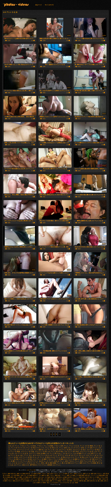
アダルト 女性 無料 (67, 481)
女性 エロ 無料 (18, 477)
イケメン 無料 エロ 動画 (68, 475)
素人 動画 (100, 481)
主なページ (38, 5)
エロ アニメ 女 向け (79, 449)
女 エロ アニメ (73, 455)
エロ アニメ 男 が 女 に (54, 453)
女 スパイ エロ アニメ (86, 455)
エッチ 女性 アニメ (91, 448)
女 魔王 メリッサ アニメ (19, 461)
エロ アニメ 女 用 (41, 451)
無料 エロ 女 (86, 473)
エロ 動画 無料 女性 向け (83, 475)
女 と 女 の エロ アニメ (37, 455)
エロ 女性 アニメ (93, 453)
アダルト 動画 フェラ (85, 479)
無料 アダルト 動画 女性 (54, 475)
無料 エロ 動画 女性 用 (23, 473)
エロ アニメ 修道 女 (36, 449)
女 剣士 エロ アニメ (20, 457)
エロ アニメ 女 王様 (27, 451)
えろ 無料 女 (42, 475)
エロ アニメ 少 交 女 (21, 453)
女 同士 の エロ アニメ (52, 457)
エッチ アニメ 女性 (77, 448)
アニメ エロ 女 (74, 446)
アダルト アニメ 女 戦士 (28, 446)
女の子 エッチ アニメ (46, 461)
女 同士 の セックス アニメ (70, 457)
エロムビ (79, 473)
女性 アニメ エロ (85, 461)
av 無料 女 (66, 473)
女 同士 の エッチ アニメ (36, 457)
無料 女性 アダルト (96, 473)
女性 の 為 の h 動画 (43, 481)
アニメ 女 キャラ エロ (18, 448)
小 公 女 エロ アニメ (19, 463)
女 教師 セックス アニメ (81, 459)
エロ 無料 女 (47, 479)
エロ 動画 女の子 (27, 477)
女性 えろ (23, 475)
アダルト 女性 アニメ (61, 446)
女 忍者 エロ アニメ (20, 459)
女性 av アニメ (59, 461)
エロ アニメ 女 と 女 (51, 449)
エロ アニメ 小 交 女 (86, 451)
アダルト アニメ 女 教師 (45, 446)
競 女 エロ (25, 465)
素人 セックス (10, 479)
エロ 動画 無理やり (32, 475)
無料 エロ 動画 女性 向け (22, 479)
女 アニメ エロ (63, 455)
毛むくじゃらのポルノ (53, 482)
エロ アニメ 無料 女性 (78, 477)
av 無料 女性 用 (67, 477)
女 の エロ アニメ (51, 455)
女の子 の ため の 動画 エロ (24, 481)
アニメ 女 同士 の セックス (35, 448)
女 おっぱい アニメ (22, 455)
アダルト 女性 (46, 473)
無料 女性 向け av (92, 481)
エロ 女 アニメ (67, 453)
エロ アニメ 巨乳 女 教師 (37, 453)
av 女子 (35, 481)
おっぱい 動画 (74, 482)
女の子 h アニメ (33, 461)
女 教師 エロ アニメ (65, 459)
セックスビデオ (64, 482)
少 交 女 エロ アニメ (33, 463)
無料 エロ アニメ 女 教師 (88, 463)
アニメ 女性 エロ (64, 448)
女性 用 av (59, 477)
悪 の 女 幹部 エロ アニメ (70, 463)
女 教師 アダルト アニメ (50, 459)
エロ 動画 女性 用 (50, 477)
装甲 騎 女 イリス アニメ (38, 465)
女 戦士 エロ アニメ (34, 459)
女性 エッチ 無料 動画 (72, 479)
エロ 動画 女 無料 (36, 473)
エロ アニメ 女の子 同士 (55, 451)
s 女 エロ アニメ (13, 446)
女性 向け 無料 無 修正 (79, 481)
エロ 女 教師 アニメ (79, 453)
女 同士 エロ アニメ (86, 457)
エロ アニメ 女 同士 (65, 449)
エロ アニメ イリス (23, 449)
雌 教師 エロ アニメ (54, 465)
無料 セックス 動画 (55, 481)
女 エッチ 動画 (97, 479)
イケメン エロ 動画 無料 (98, 475)
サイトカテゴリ (49, 5)
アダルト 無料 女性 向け (9, 473)
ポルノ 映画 (73, 473)
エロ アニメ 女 (7, 3)
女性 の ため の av (38, 477)
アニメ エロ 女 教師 (86, 446)
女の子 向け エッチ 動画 (92, 477)
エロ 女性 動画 (15, 475)
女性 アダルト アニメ (72, 461)
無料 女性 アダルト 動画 (59, 479)
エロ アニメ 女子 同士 (71, 451)
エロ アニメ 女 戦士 (93, 449)
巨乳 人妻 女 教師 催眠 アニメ (51, 463)
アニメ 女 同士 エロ (51, 448)
